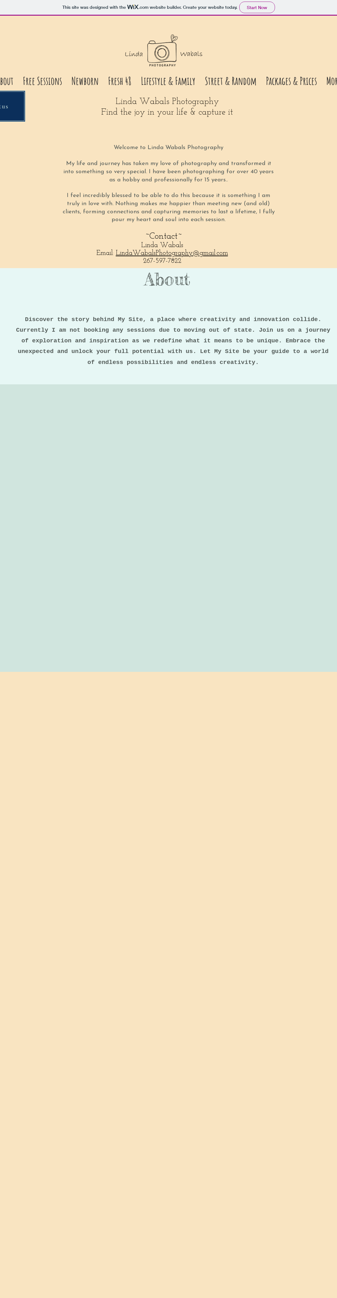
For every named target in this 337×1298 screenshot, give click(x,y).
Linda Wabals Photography (167, 101)
